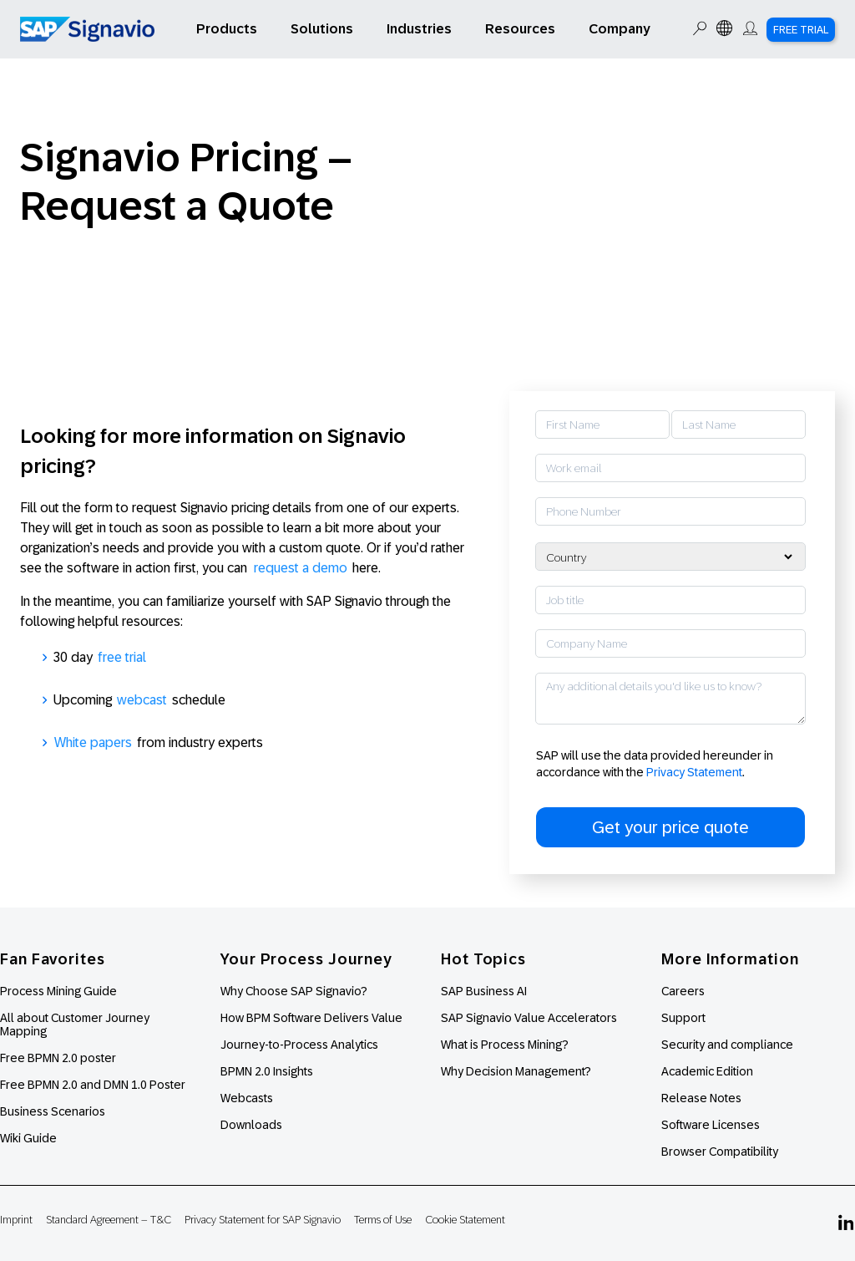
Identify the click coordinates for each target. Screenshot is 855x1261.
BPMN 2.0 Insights (266, 1071)
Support (683, 1018)
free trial (122, 657)
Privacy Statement (694, 772)
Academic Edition (707, 1071)
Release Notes (701, 1098)
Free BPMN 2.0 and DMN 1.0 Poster (92, 1084)
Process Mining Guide (58, 991)
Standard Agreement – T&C (108, 1219)
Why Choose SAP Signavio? (293, 991)
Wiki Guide (28, 1138)
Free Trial (800, 29)
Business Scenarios (52, 1111)
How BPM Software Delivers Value (311, 1018)
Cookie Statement (465, 1219)
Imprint (16, 1219)
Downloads (251, 1124)
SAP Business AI (484, 991)
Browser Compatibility (719, 1151)
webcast (142, 700)
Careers (683, 991)
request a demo (300, 568)
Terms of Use (383, 1219)
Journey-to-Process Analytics (300, 1044)
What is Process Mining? (505, 1044)
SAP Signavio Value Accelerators (529, 1018)
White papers (93, 742)
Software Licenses (710, 1124)
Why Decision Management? (516, 1071)
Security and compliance (727, 1044)
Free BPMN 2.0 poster (58, 1058)
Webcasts (246, 1098)
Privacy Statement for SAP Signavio (263, 1219)
